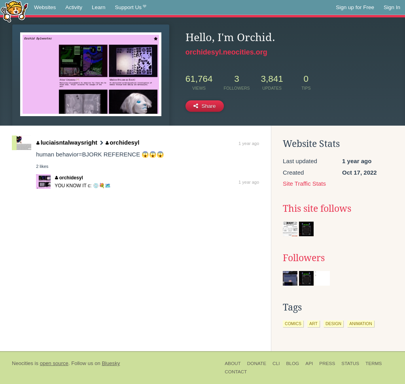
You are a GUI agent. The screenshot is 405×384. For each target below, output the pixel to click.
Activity (73, 7)
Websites (45, 7)
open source (54, 363)
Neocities (22, 363)
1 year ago (248, 143)
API (309, 363)
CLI (276, 363)
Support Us (130, 7)
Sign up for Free (355, 7)
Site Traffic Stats (304, 183)
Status (350, 363)
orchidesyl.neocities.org (226, 52)
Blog (292, 363)
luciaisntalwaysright (66, 142)
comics (293, 323)
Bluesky (111, 363)
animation (360, 323)
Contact (236, 372)
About (233, 363)
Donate (256, 363)
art (313, 323)
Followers (304, 258)
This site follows (317, 208)
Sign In (392, 7)
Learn (99, 7)
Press (327, 363)
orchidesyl (123, 142)
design (333, 323)
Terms (373, 363)
